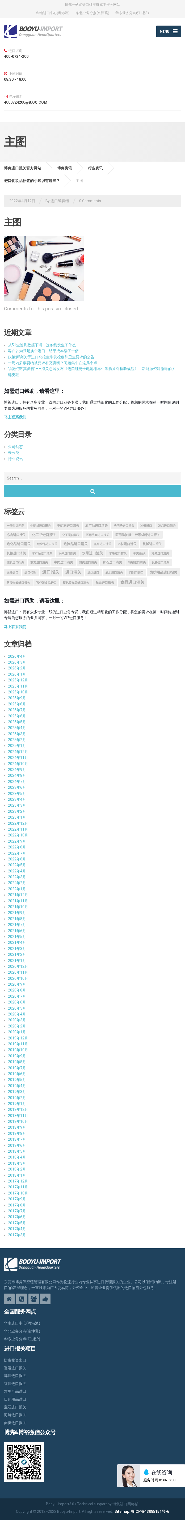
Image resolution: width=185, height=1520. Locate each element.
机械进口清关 (16, 553)
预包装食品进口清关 (76, 583)
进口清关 (73, 572)
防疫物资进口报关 (18, 583)
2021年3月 (17, 948)
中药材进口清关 (68, 525)
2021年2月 (17, 955)
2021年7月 (17, 925)
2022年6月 (17, 859)
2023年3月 (17, 805)
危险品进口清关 (76, 544)
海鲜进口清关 (160, 553)
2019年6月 (17, 1074)
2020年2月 (17, 1026)
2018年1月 (17, 1175)
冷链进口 (146, 525)
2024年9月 (17, 769)
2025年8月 (17, 704)
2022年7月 (17, 853)
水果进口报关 (67, 553)
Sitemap (122, 1511)
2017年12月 (18, 1181)
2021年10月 (18, 907)
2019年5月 (17, 1080)
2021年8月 (17, 919)
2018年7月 (17, 1139)
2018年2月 (17, 1169)
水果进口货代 (118, 553)
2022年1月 (17, 889)
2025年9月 (17, 698)
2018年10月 (18, 1121)
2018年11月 (18, 1115)
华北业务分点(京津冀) (92, 13)
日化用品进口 (15, 1399)
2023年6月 (17, 788)
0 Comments (90, 201)
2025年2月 (17, 740)
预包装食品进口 (46, 583)
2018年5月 (17, 1151)
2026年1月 (17, 674)
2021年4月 (17, 943)
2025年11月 (18, 686)
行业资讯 (15, 459)
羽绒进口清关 (137, 562)
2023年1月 (17, 817)
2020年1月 (17, 1032)
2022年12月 (18, 823)
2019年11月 (18, 1044)
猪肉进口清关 (88, 562)
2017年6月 (17, 1217)
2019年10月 (18, 1050)
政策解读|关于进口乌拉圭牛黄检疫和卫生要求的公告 (51, 357)
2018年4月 (17, 1157)
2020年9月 (17, 984)
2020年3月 (17, 1020)
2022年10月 (18, 835)
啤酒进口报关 (15, 1376)
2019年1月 (17, 1104)
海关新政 (139, 553)
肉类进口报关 (15, 1423)
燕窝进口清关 (39, 562)
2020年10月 (18, 978)
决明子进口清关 (124, 525)
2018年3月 (17, 1163)
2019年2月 (17, 1098)
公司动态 (15, 447)
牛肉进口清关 (63, 562)
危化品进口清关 (19, 544)
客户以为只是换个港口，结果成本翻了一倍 (43, 351)
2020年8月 (17, 990)
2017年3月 (17, 1235)
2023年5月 (17, 793)
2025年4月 (17, 728)
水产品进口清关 (42, 553)
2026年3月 (17, 662)
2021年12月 (18, 895)
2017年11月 (18, 1187)
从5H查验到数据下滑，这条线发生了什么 (42, 345)
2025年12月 (18, 680)
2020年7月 (17, 996)
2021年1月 (17, 960)
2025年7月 (17, 710)
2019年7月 (17, 1068)
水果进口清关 (92, 553)
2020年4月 (17, 1014)
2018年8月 (17, 1133)
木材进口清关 (127, 544)
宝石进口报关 (15, 1407)
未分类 (13, 453)
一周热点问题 (15, 525)
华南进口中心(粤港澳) (53, 13)
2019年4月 (17, 1086)
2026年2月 (17, 668)
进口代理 (30, 572)
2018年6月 (17, 1145)
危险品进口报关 (47, 544)
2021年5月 (17, 936)
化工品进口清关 (44, 535)
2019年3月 (17, 1092)
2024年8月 (17, 776)
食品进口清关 (132, 582)
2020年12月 (18, 966)
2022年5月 (17, 865)
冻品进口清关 (167, 525)
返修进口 (12, 572)
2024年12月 (18, 752)
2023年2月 (17, 811)
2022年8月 (17, 847)
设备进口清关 (160, 562)
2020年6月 (17, 1002)
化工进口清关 (71, 535)
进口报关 (50, 572)
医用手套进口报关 (97, 535)
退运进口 (93, 572)
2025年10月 (18, 692)
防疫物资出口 (15, 1360)
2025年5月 (17, 722)
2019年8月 (17, 1062)
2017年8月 (17, 1205)
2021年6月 (17, 931)
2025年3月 (17, 734)
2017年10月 (18, 1193)
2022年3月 (17, 877)
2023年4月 (17, 799)
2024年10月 (18, 764)
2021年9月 (17, 913)
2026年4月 (17, 656)
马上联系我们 (15, 417)
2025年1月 (17, 746)
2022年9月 (17, 841)
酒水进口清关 (114, 572)
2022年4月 (17, 871)
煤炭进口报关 (15, 562)
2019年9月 (17, 1056)
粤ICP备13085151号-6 (150, 1511)
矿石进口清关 (112, 562)
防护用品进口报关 (163, 572)
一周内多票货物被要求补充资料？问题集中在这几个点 (52, 363)
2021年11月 (18, 901)
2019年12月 (18, 1038)
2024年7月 (17, 781)
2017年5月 (17, 1223)
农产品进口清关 (96, 525)
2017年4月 (17, 1229)
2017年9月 (17, 1199)
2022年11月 (18, 829)
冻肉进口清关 (16, 535)
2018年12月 (18, 1110)
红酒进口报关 (15, 1383)
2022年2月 (17, 883)
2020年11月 (18, 972)
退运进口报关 (15, 1368)
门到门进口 (136, 572)
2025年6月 (17, 716)
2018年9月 (17, 1127)
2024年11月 (18, 758)
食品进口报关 (104, 583)
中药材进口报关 (40, 525)
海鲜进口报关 (15, 1415)
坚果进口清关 (102, 544)
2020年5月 (17, 1008)
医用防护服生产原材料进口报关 (137, 535)
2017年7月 (17, 1211)
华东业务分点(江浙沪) (132, 13)
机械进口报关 (152, 544)
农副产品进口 (15, 1391)
